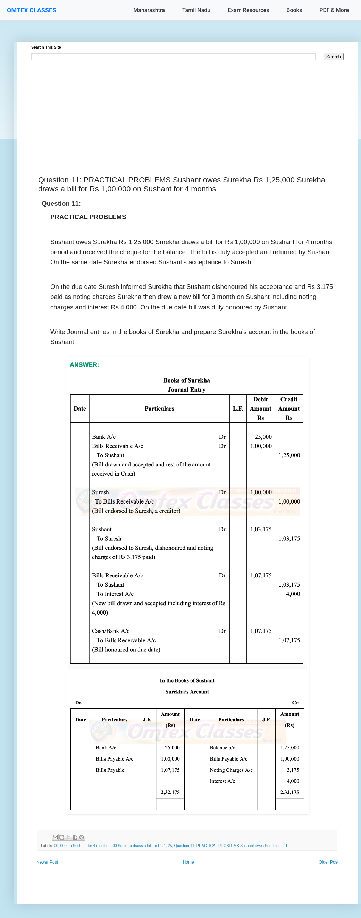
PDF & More (334, 10)
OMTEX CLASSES (31, 10)
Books (294, 10)
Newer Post (47, 862)
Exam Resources (248, 10)
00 (56, 845)
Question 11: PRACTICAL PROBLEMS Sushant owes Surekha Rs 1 (231, 845)
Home (188, 862)
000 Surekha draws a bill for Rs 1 (138, 845)
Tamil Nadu (196, 10)
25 (170, 845)
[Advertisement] (187, 110)
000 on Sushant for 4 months (84, 845)
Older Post (328, 862)
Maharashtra (149, 10)
